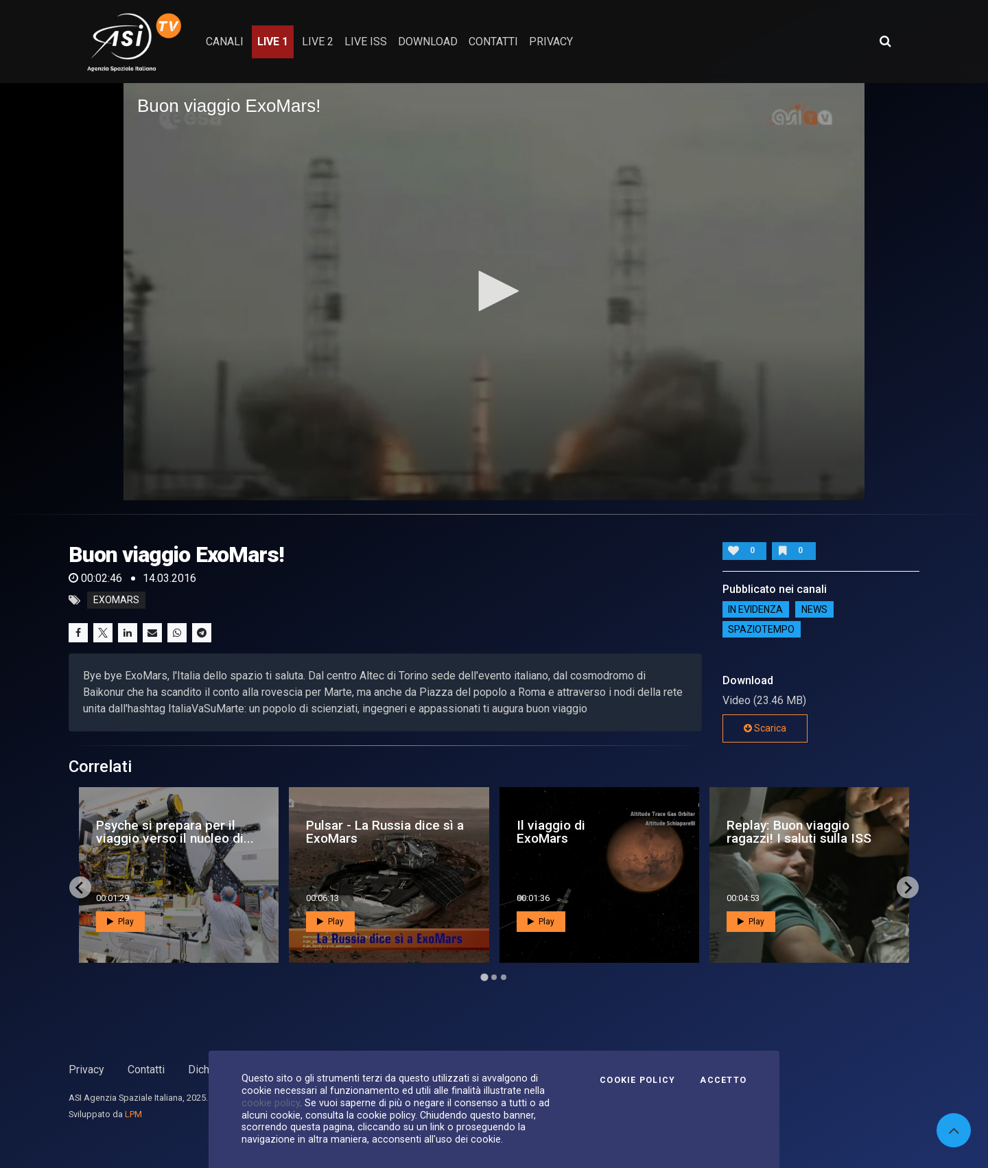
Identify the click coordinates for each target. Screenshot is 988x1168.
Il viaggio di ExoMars (551, 831)
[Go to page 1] (484, 977)
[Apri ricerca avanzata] (885, 41)
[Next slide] (908, 887)
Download (428, 41)
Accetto (723, 1080)
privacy (551, 41)
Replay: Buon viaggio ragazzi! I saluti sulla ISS (799, 831)
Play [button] (120, 921)
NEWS (814, 609)
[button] (494, 291)
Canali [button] (225, 41)
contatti (493, 41)
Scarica (765, 728)
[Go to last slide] (80, 887)
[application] (494, 291)
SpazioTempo (761, 629)
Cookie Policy (637, 1080)
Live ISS (365, 41)
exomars (116, 600)
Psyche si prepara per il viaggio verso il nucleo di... (175, 831)
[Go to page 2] (494, 977)
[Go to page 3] (503, 977)
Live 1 (272, 41)
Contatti (146, 1069)
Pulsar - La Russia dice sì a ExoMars (385, 831)
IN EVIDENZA (755, 609)
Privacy (86, 1069)
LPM (133, 1114)
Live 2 (317, 41)
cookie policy (271, 1102)
